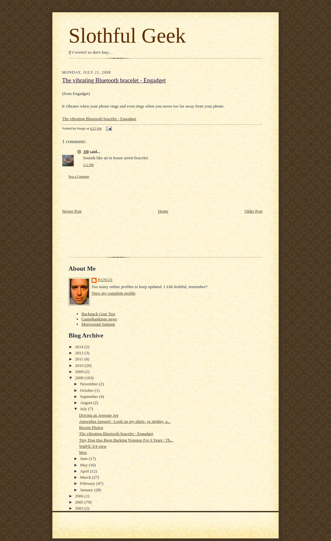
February (88, 483)
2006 (79, 496)
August (86, 402)
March (86, 477)
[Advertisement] (100, 193)
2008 (79, 377)
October (87, 390)
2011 (79, 359)
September (89, 396)
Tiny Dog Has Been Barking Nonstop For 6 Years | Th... (126, 440)
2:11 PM (88, 165)
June (84, 458)
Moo (83, 452)
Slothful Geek (127, 35)
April (85, 471)
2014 (79, 346)
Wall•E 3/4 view (92, 446)
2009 (79, 371)
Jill (86, 151)
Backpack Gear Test (98, 313)
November (89, 383)
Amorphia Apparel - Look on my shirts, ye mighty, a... (124, 421)
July (84, 408)
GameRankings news (99, 319)
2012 (79, 352)
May (84, 465)
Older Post (253, 211)
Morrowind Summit (98, 324)
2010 (79, 365)
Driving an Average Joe (98, 415)
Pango (105, 280)
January (87, 489)
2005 (79, 502)
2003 (79, 508)
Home (163, 211)
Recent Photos (91, 427)
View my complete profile (113, 293)
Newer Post (71, 211)
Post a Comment (79, 176)
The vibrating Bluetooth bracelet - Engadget (114, 80)
